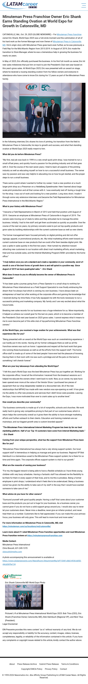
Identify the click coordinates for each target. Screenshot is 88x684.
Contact (63, 669)
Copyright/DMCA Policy (31, 669)
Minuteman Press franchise (69, 34)
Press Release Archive (27, 664)
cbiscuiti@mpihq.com (12, 552)
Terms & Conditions (70, 664)
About (12, 664)
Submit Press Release (49, 664)
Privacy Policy (51, 669)
